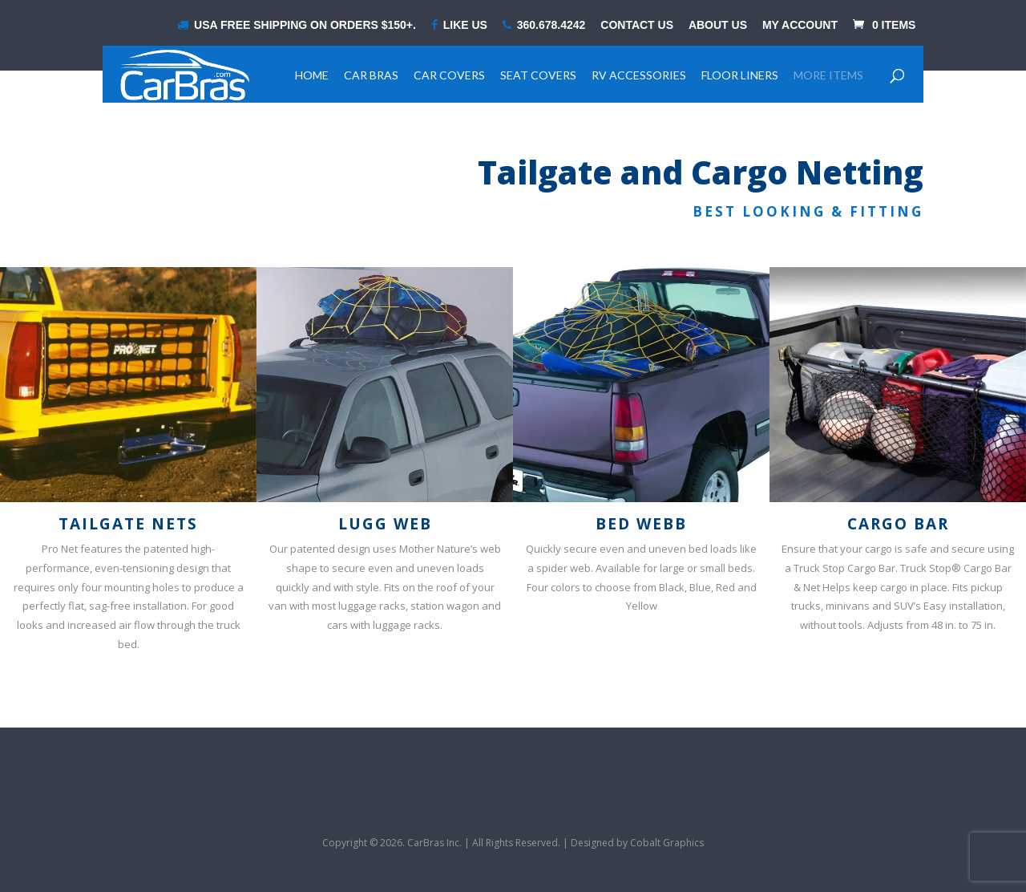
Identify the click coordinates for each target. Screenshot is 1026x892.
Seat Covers (538, 75)
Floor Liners (739, 75)
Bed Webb (641, 523)
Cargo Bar (898, 523)
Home (312, 75)
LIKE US (459, 25)
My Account (800, 25)
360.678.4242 (544, 25)
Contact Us (636, 25)
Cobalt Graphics (667, 842)
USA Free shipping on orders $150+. (296, 25)
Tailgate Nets (128, 523)
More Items (828, 75)
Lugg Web (385, 523)
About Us (718, 25)
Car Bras (371, 75)
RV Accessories (639, 75)
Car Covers (449, 75)
